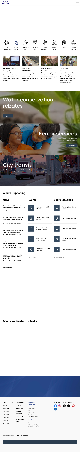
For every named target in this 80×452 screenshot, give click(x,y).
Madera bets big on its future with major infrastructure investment (13, 256)
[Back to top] (40, 442)
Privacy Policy (20, 416)
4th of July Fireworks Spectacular (43, 249)
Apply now (8, 115)
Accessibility (20, 408)
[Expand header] (77, 2)
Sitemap (18, 405)
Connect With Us (32, 403)
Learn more (72, 145)
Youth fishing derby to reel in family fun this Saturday (13, 231)
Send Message (32, 420)
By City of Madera (8, 210)
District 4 (6, 417)
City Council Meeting (69, 218)
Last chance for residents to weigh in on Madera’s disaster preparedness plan (13, 243)
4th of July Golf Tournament (41, 239)
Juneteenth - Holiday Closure (43, 208)
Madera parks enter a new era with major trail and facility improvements (13, 219)
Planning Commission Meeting (69, 208)
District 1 (6, 408)
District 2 (6, 411)
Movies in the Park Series (42, 218)
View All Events (33, 257)
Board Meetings (59, 257)
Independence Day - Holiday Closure (43, 228)
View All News (7, 267)
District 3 (6, 414)
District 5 (6, 420)
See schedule (9, 176)
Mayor (5, 405)
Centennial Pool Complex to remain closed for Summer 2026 (14, 207)
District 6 (6, 424)
